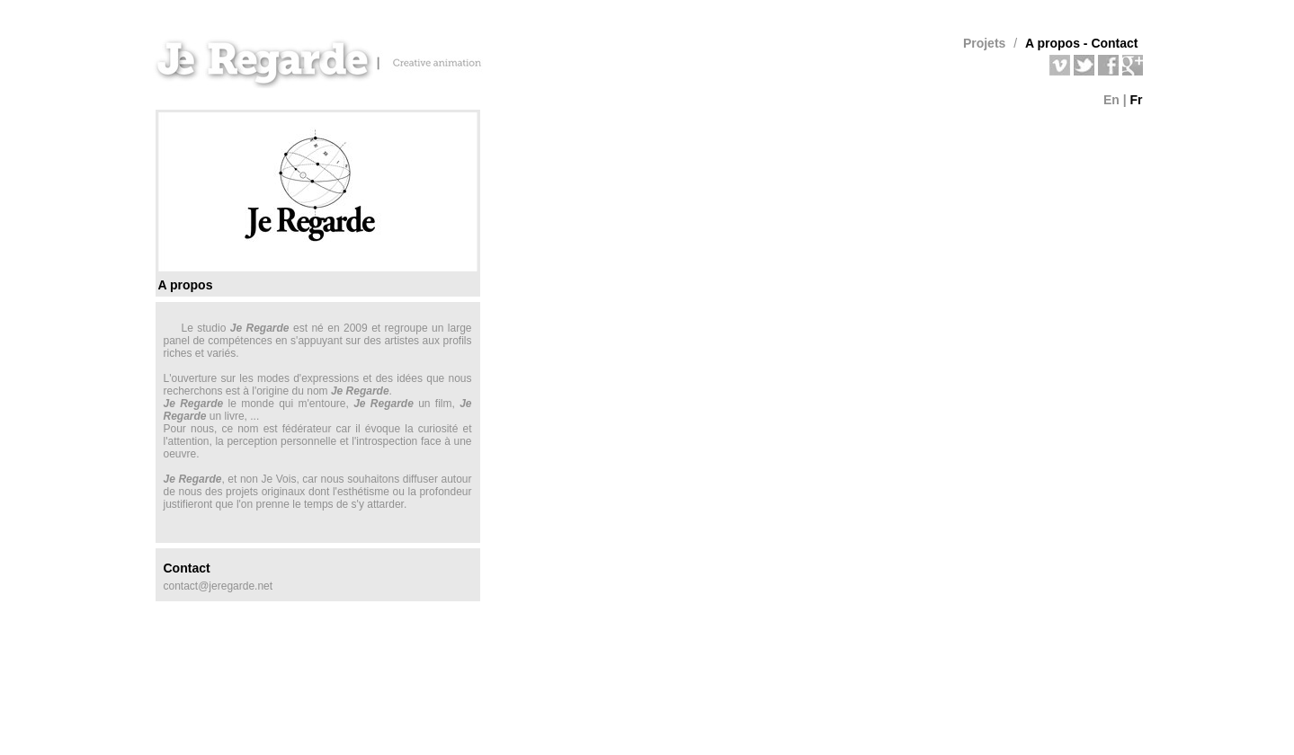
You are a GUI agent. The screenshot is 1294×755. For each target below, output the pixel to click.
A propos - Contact (1081, 43)
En (1111, 100)
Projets (984, 43)
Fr (1136, 100)
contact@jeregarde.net (218, 586)
